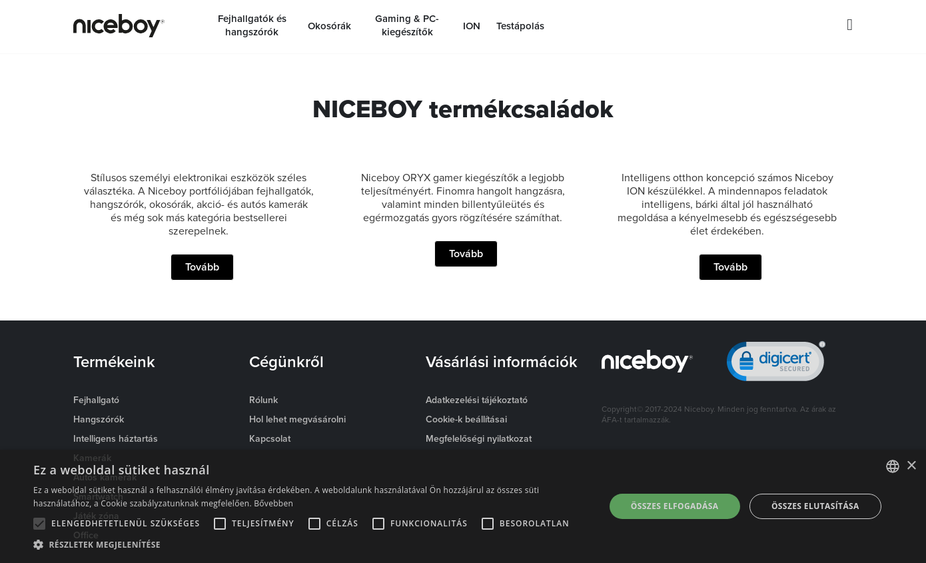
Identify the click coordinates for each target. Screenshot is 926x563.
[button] (310, 545)
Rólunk (263, 399)
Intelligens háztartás (115, 438)
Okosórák (329, 26)
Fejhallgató (96, 399)
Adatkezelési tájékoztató (477, 399)
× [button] (911, 466)
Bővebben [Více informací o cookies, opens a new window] (273, 503)
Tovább (202, 267)
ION (471, 26)
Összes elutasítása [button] (815, 506)
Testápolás (520, 26)
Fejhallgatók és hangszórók (252, 25)
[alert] (463, 506)
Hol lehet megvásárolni (297, 419)
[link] (776, 364)
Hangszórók (98, 419)
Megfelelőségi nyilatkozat (479, 438)
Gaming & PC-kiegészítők (407, 25)
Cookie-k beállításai (466, 419)
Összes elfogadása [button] (675, 506)
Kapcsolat (269, 438)
